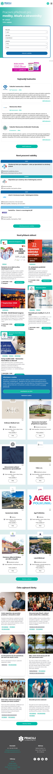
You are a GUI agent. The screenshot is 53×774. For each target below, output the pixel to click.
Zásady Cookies (12, 763)
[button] (23, 420)
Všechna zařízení (27, 579)
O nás (12, 761)
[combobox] (26, 32)
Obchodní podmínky (12, 765)
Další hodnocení (26, 146)
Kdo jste (7, 29)
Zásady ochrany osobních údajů (12, 767)
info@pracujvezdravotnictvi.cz (12, 750)
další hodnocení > (46, 101)
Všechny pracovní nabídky (27, 226)
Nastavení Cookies (12, 769)
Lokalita (7, 41)
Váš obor (7, 35)
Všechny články (27, 723)
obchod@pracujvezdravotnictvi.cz (12, 752)
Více (13, 435)
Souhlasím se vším (26, 391)
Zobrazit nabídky (26, 53)
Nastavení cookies (27, 395)
